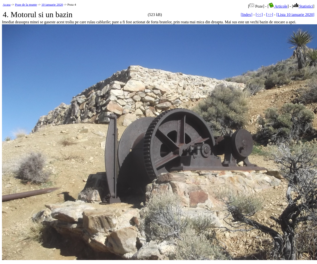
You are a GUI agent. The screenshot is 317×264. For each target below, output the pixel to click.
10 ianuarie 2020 (52, 4)
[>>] (269, 15)
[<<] (259, 15)
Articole (278, 6)
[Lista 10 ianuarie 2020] (295, 15)
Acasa (7, 4)
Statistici (303, 6)
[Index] (246, 15)
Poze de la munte (26, 4)
